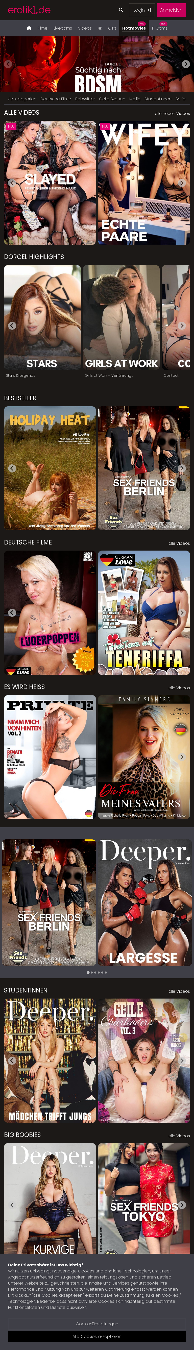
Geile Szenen (112, 99)
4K (100, 28)
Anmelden (171, 10)
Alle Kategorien (21, 99)
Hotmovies (134, 25)
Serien (182, 99)
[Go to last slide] (12, 183)
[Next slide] (186, 64)
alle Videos (179, 543)
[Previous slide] (8, 64)
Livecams (63, 28)
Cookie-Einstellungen (97, 1324)
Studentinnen (158, 99)
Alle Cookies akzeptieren (97, 1336)
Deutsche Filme (55, 99)
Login (142, 10)
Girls (112, 28)
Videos (85, 28)
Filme (42, 28)
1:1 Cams (159, 25)
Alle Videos (21, 113)
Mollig (134, 99)
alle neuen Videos (172, 113)
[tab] (88, 972)
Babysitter (85, 99)
